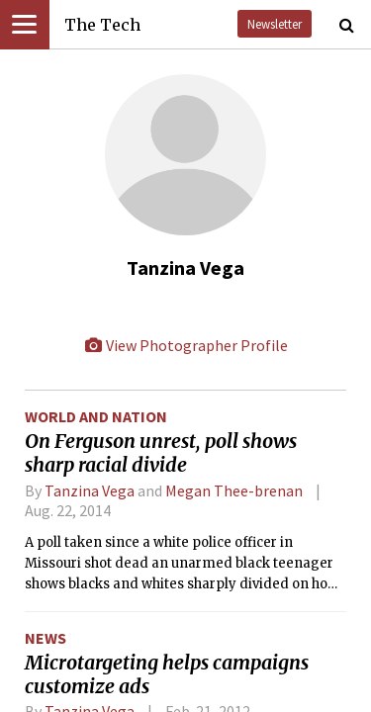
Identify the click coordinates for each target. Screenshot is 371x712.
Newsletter (274, 24)
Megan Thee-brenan (234, 490)
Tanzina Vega (90, 490)
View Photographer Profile (186, 345)
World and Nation (96, 416)
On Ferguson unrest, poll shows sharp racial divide (161, 453)
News (45, 638)
